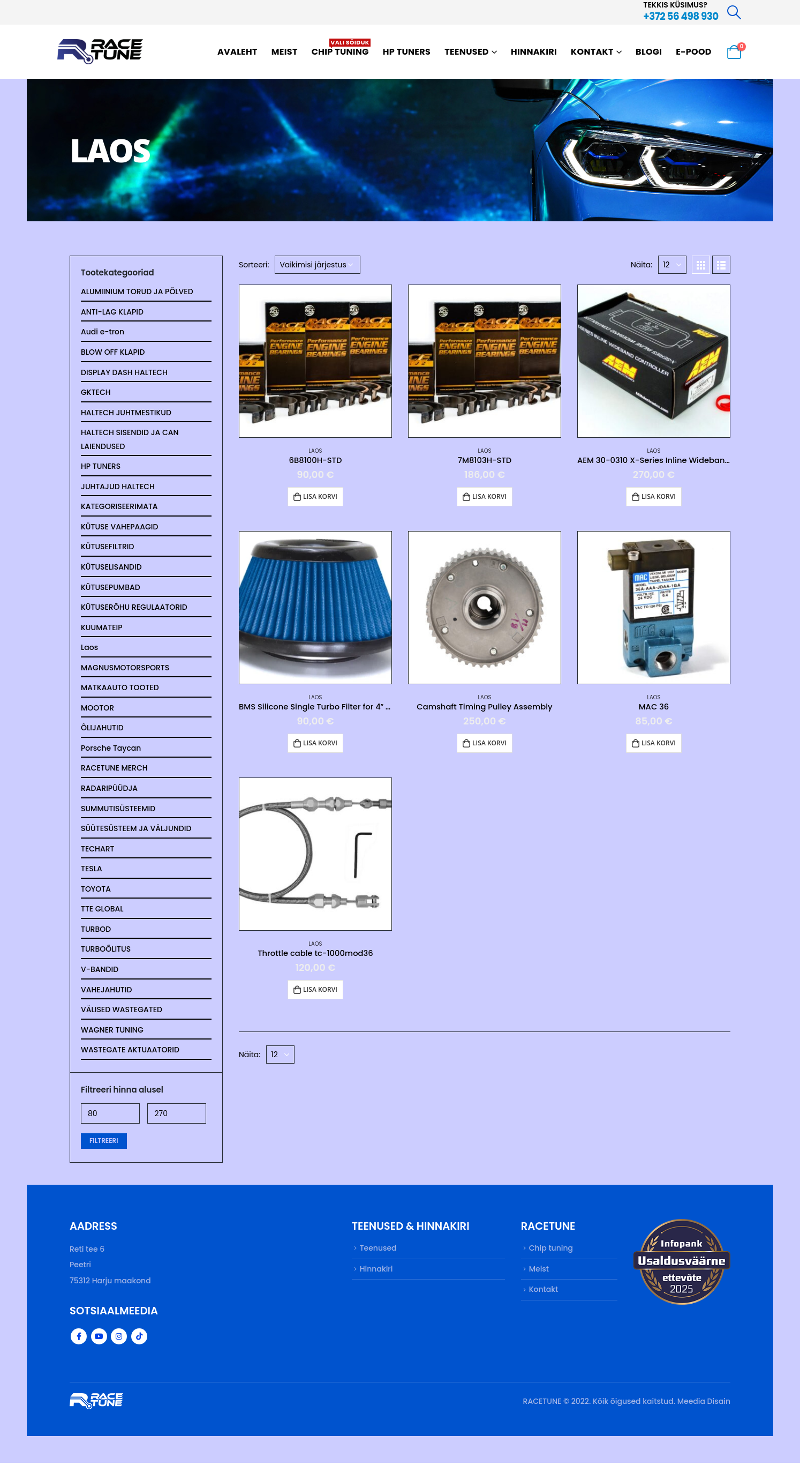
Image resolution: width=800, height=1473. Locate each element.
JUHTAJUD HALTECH (118, 489)
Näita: (641, 264)
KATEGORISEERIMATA (119, 509)
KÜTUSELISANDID (111, 570)
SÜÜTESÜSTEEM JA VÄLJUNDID (136, 835)
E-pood (694, 52)
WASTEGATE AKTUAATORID (130, 1059)
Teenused (466, 52)
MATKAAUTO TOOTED (120, 692)
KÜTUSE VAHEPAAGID (119, 530)
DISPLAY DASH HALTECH (124, 373)
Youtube (99, 1347)
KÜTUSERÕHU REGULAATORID (134, 611)
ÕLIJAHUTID (102, 733)
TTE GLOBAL (102, 916)
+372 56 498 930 (680, 16)
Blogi (649, 52)
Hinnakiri (534, 52)
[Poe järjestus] (317, 265)
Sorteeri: (254, 264)
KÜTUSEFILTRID (107, 550)
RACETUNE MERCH (114, 774)
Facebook (79, 1347)
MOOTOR (97, 713)
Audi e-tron (102, 332)
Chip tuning (341, 48)
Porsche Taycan (111, 754)
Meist (284, 52)
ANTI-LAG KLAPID (112, 312)
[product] (315, 361)
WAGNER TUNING (112, 1039)
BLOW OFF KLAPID (113, 353)
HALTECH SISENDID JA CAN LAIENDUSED (130, 441)
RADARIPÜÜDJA (109, 794)
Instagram (119, 1347)
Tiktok (139, 1347)
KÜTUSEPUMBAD (110, 591)
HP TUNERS (407, 52)
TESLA (91, 876)
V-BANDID (99, 978)
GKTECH (96, 393)
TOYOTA (96, 896)
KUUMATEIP (102, 631)
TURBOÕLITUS (106, 957)
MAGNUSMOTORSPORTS (125, 672)
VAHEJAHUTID (106, 998)
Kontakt (592, 52)
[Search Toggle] (734, 12)
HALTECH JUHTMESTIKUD (126, 414)
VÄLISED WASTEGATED (121, 1018)
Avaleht (237, 52)
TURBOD (96, 937)
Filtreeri (103, 1150)
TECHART (97, 855)
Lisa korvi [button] (320, 496)
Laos (315, 451)
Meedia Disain (703, 1411)
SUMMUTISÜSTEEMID (118, 815)
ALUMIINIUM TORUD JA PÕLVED (137, 292)
